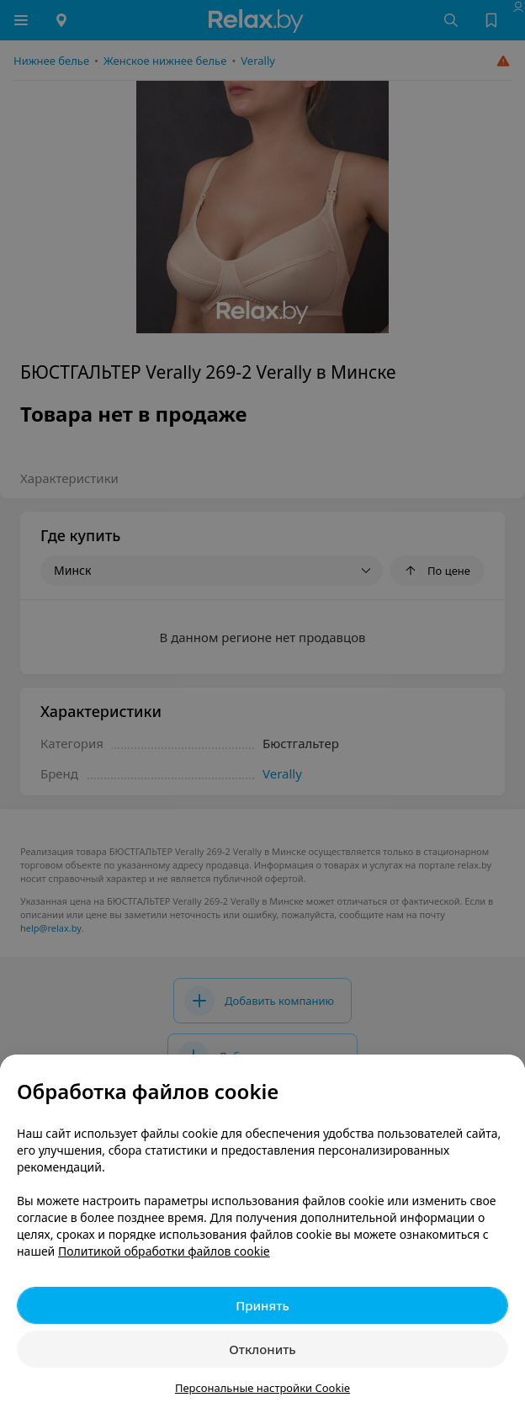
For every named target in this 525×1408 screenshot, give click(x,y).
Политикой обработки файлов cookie (164, 1251)
